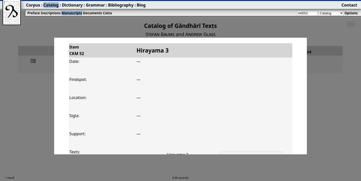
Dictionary (72, 5)
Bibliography (120, 5)
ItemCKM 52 (76, 50)
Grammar (95, 5)
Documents (92, 13)
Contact (349, 5)
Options (350, 13)
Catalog (51, 5)
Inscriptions (51, 13)
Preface (33, 13)
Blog (141, 5)
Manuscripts (71, 13)
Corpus (33, 5)
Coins (107, 13)
